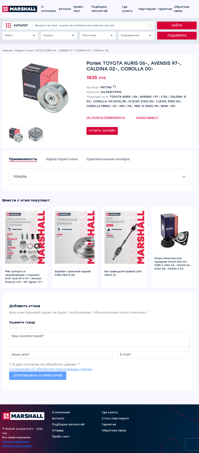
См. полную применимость (105, 118)
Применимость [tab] (23, 159)
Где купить (127, 9)
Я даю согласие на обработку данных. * (46, 364)
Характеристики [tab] (62, 159)
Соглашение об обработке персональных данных (50, 369)
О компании (48, 9)
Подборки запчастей (68, 424)
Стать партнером (115, 418)
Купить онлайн (102, 130)
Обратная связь (181, 9)
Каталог (65, 9)
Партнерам (147, 9)
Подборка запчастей (99, 9)
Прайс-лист (78, 9)
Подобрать (177, 35)
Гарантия (165, 9)
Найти (177, 25)
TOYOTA (20, 177)
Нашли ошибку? (147, 117)
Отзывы (58, 430)
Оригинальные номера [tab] (108, 159)
